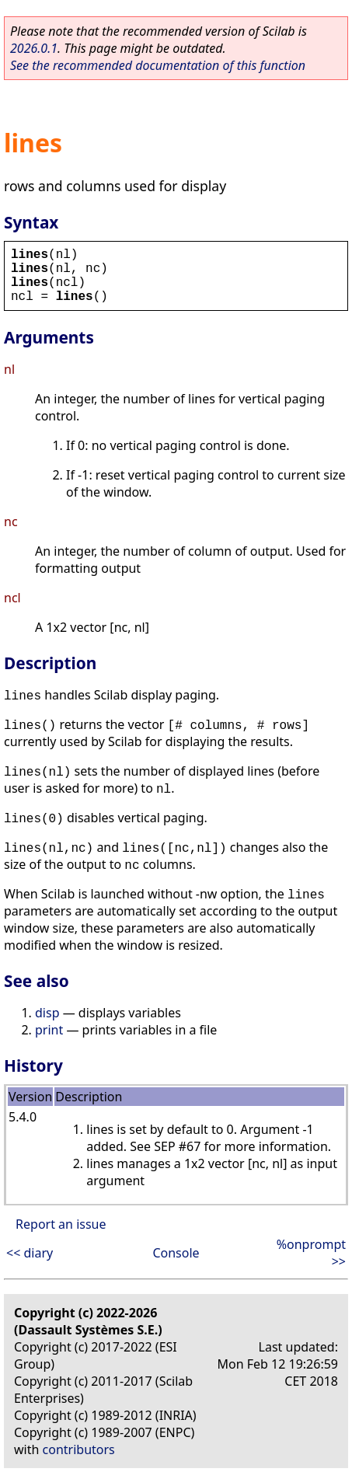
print (49, 1029)
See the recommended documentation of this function (157, 65)
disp (47, 1012)
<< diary (29, 1252)
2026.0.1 (34, 48)
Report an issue (61, 1224)
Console (175, 1252)
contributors (79, 1449)
